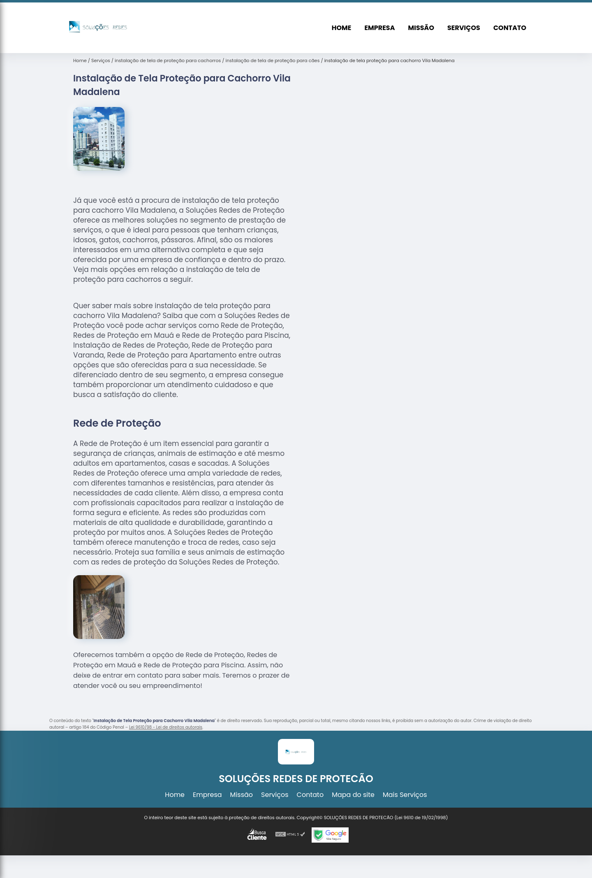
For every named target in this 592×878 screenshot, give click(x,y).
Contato (509, 28)
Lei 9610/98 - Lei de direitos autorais (165, 727)
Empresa (379, 28)
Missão (421, 28)
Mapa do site (353, 794)
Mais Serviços (405, 794)
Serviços (463, 28)
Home (342, 28)
